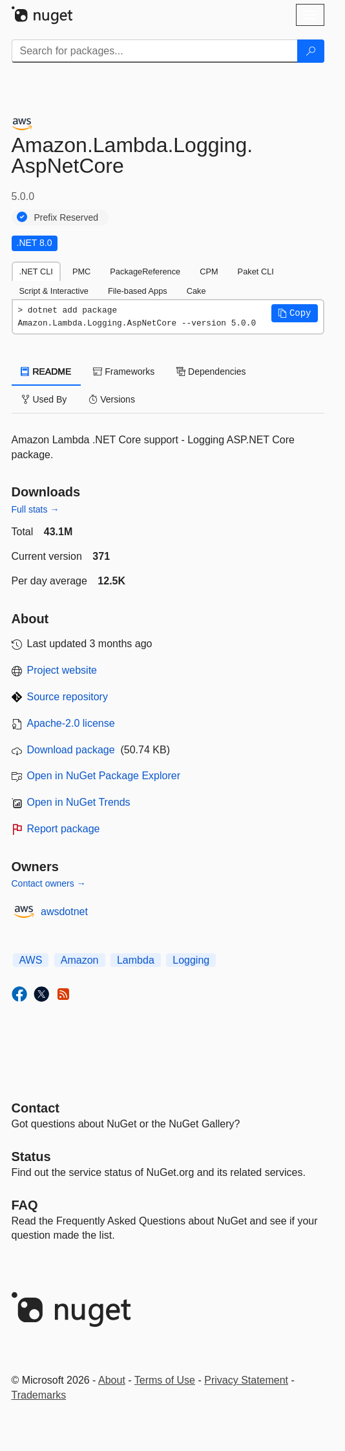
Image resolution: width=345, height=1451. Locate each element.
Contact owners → (49, 883)
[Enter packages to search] (155, 51)
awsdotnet (64, 911)
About (111, 1380)
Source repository (67, 696)
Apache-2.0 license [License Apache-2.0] (71, 723)
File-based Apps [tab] (137, 291)
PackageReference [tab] (145, 271)
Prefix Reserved (66, 217)
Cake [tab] (196, 291)
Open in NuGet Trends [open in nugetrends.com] (79, 802)
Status (31, 1156)
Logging (190, 960)
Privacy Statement (246, 1380)
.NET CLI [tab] (36, 271)
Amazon (80, 960)
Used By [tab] (44, 399)
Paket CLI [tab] (256, 271)
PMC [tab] (81, 271)
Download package (71, 749)
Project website (62, 670)
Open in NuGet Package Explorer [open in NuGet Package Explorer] (103, 775)
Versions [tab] (112, 399)
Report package (63, 828)
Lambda (135, 960)
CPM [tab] (209, 271)
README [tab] (46, 371)
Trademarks (39, 1395)
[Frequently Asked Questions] (25, 1205)
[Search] (310, 51)
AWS (31, 960)
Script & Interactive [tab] (54, 291)
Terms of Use (164, 1380)
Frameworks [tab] (123, 371)
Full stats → (35, 509)
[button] (294, 313)
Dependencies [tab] (211, 371)
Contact (35, 1108)
